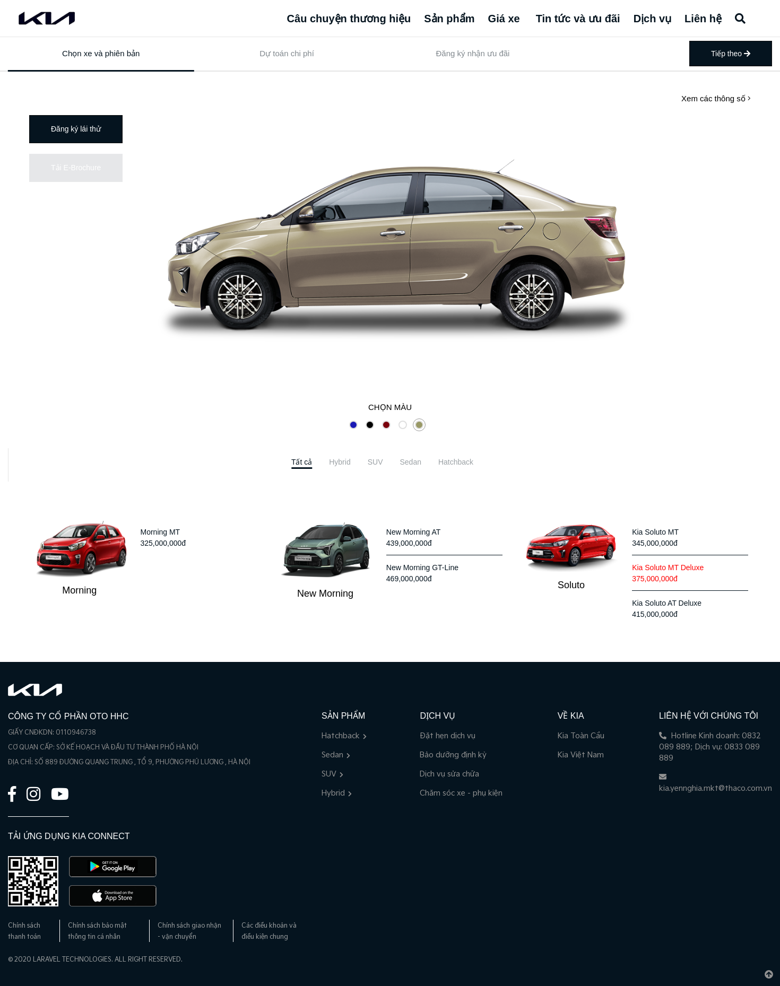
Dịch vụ (652, 18)
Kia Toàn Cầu (581, 735)
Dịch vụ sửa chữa (449, 774)
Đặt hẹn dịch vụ (447, 735)
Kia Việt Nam (581, 755)
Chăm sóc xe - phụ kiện (461, 793)
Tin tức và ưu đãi (578, 18)
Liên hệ (703, 18)
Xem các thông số (716, 98)
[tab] (302, 462)
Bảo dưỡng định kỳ (453, 755)
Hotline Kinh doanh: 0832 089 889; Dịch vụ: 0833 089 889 (710, 747)
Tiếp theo (730, 53)
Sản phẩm (449, 18)
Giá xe (504, 18)
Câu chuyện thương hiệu (349, 18)
